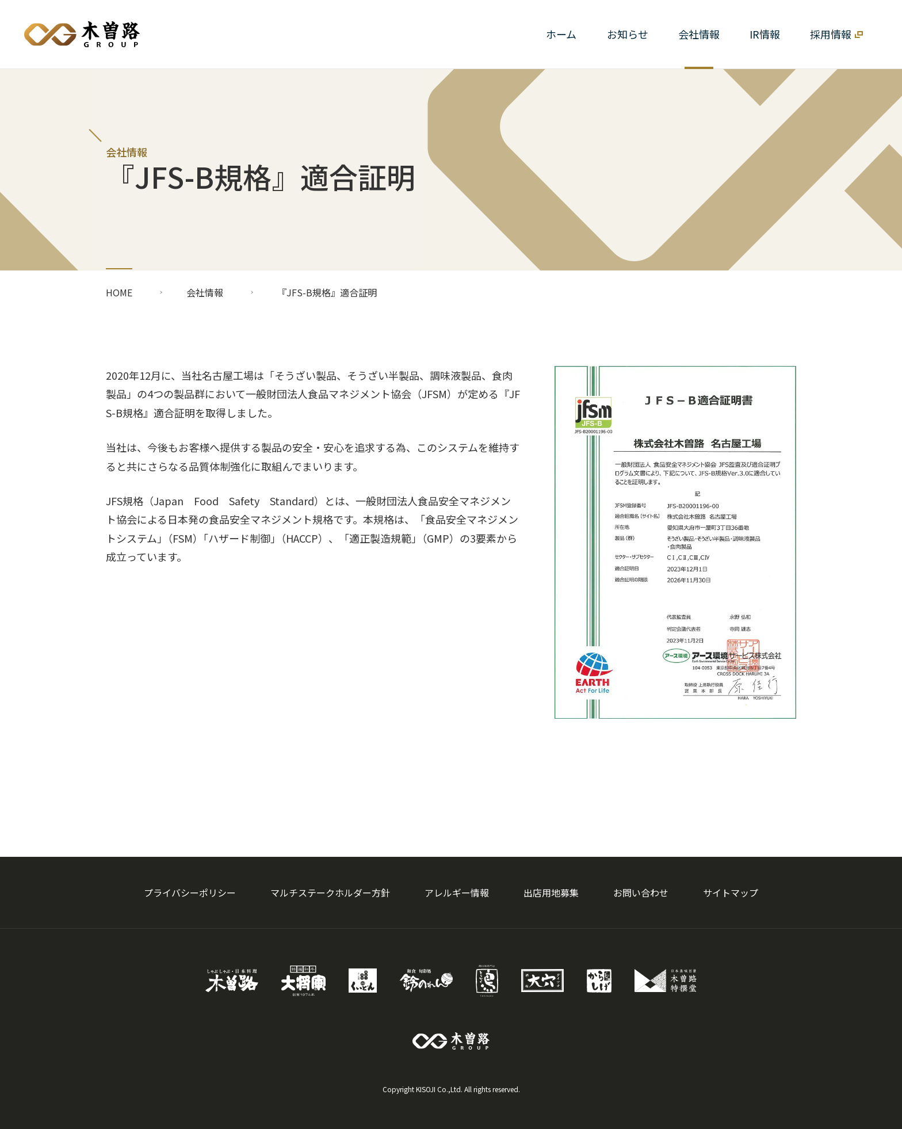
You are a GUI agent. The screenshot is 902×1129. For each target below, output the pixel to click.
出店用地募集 (551, 892)
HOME (119, 292)
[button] (699, 34)
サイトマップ (730, 892)
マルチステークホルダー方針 (330, 892)
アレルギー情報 (457, 892)
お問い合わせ (640, 892)
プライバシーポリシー (190, 892)
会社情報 (204, 292)
